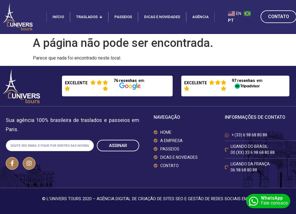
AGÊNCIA (200, 17)
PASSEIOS (123, 17)
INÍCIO (58, 17)
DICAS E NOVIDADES (162, 17)
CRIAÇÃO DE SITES (156, 198)
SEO (179, 198)
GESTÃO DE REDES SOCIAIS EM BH (221, 198)
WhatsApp (272, 198)
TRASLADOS (89, 17)
